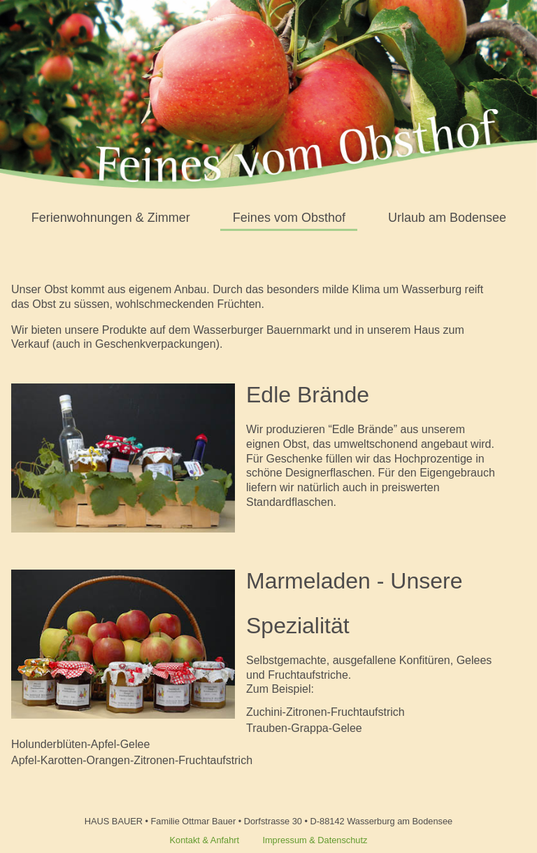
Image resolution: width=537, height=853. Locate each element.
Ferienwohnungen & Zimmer (110, 218)
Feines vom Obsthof (289, 218)
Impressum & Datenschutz (314, 840)
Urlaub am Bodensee (447, 218)
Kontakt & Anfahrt (205, 840)
